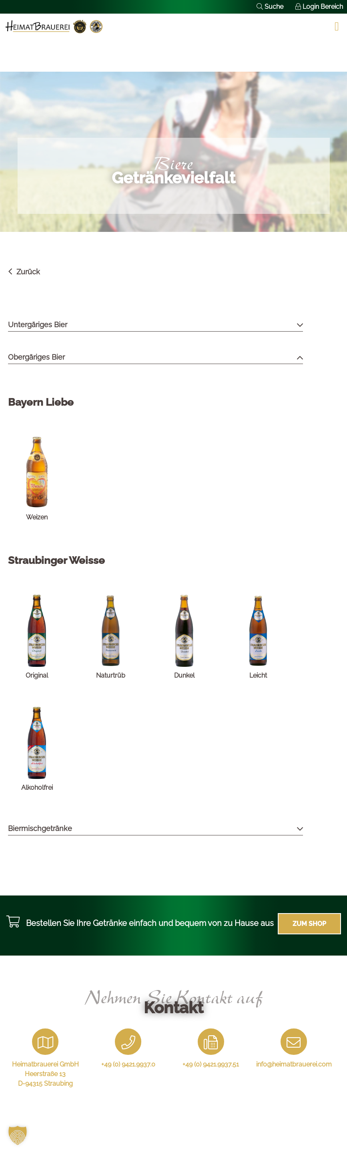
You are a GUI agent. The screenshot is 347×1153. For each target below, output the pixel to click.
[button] (17, 1135)
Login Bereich (319, 6)
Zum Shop (309, 924)
